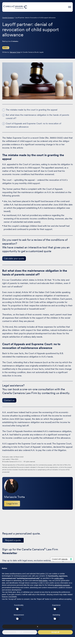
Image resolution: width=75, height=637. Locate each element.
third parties (43, 580)
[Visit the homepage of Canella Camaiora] (15, 7)
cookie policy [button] (59, 578)
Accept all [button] (55, 632)
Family (5, 48)
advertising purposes (62, 585)
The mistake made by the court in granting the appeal (31, 109)
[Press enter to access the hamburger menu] (69, 6)
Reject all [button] (19, 632)
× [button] (37, 627)
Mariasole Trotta (15, 52)
